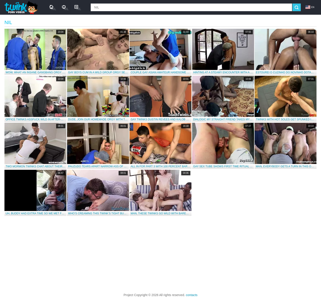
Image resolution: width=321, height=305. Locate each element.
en (309, 7)
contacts (192, 295)
